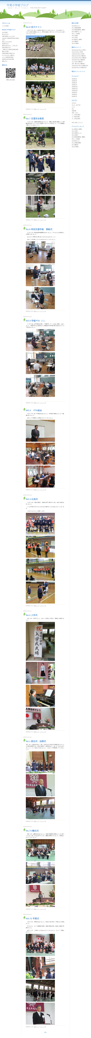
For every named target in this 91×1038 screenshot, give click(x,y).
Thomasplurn (75, 65)
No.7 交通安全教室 (35, 118)
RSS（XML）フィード (77, 122)
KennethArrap (75, 57)
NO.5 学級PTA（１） (36, 320)
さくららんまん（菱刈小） (8, 55)
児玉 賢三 (74, 63)
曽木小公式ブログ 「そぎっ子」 (10, 45)
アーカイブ (75, 76)
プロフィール (6, 23)
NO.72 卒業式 (33, 918)
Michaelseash (75, 49)
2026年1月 (74, 84)
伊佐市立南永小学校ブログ (8, 53)
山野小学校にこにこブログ (8, 36)
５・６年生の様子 (76, 118)
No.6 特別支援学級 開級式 (39, 229)
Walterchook (75, 55)
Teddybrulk (74, 53)
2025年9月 (74, 92)
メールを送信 (5, 25)
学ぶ (73, 108)
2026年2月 (74, 82)
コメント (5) (43, 909)
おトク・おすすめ (76, 104)
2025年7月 (74, 96)
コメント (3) (43, 731)
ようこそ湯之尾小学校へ (8, 57)
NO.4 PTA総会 (34, 410)
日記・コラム (75, 112)
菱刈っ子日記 (5, 51)
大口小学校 (4, 32)
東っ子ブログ (5, 34)
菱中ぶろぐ (4, 61)
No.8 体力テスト (34, 27)
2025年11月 (75, 88)
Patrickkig (74, 67)
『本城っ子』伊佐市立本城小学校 (10, 49)
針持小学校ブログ (6, 47)
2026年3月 (74, 80)
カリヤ (73, 61)
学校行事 (74, 110)
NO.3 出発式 (32, 499)
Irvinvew (74, 51)
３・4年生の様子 (76, 116)
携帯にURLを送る (10, 79)
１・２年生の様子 (76, 114)
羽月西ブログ (5, 43)
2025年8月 (74, 94)
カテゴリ (74, 100)
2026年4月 (74, 78)
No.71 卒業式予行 (83, 65)
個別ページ (36, 109)
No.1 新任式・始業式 (36, 741)
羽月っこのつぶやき (7, 41)
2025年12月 (75, 86)
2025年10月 (75, 90)
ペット (73, 106)
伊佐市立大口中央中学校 (8, 59)
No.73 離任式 (32, 831)
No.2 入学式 (31, 615)
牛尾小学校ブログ (18, 5)
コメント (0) (43, 109)
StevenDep (74, 59)
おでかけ (74, 103)
